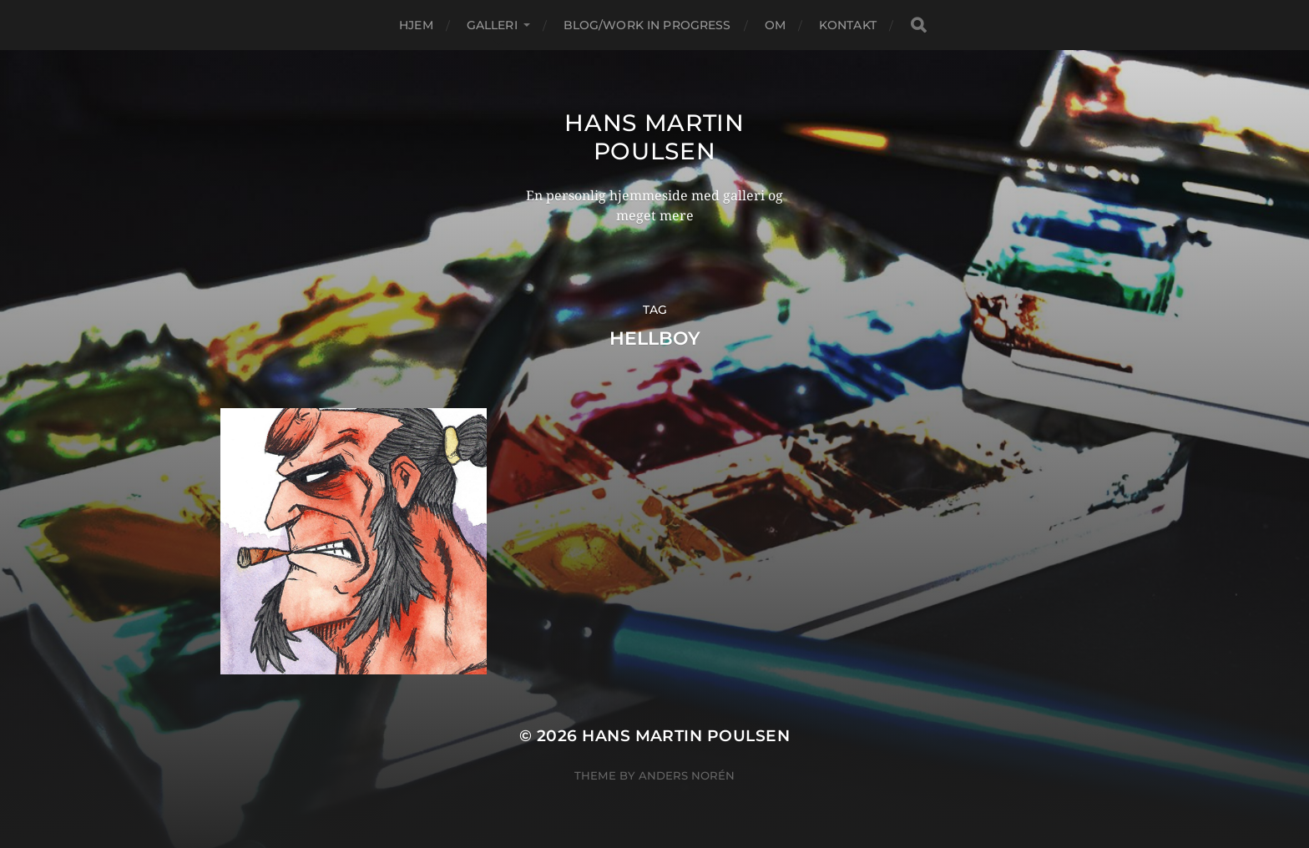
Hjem (416, 25)
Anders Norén (687, 775)
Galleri (492, 25)
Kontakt (848, 25)
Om (775, 25)
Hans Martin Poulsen (654, 137)
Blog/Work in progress (647, 25)
